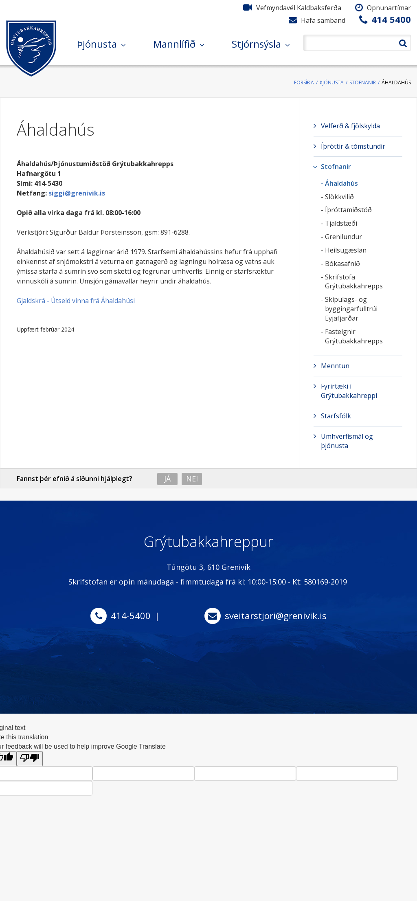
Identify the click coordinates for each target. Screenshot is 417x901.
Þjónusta (332, 82)
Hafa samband (323, 20)
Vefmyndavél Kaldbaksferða (298, 7)
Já (167, 478)
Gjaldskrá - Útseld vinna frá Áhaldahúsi (76, 300)
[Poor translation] (30, 758)
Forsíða (304, 82)
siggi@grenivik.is (76, 193)
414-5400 (131, 615)
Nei (192, 478)
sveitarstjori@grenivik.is (276, 615)
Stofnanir (362, 82)
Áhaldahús (396, 82)
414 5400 (391, 19)
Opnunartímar (389, 7)
